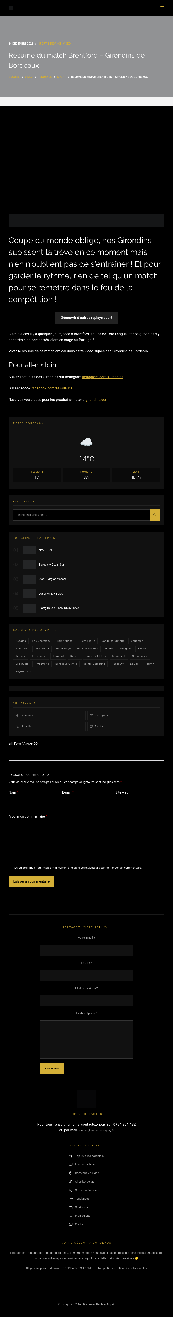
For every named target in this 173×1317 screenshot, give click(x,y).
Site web (122, 792)
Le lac (134, 663)
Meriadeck (119, 656)
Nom (13, 792)
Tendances (79, 1199)
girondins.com (96, 400)
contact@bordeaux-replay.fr (96, 1130)
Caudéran (137, 640)
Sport (42, 43)
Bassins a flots (96, 656)
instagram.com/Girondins (102, 377)
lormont (58, 656)
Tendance (54, 43)
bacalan (21, 640)
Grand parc (23, 648)
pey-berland (23, 671)
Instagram (99, 715)
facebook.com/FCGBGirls (52, 388)
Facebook (24, 715)
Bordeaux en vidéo (84, 1173)
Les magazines (82, 1164)
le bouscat (39, 656)
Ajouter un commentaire (28, 816)
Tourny (149, 663)
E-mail (68, 792)
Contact (77, 1224)
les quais (22, 663)
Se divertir (78, 1207)
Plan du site (80, 1216)
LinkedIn (24, 726)
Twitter (97, 726)
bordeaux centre (66, 663)
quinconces (140, 656)
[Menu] (162, 8)
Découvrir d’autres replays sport (86, 317)
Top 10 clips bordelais (86, 1156)
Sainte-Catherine (94, 663)
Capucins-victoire (113, 640)
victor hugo (63, 648)
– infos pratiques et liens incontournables (120, 1268)
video (67, 43)
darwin (74, 656)
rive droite (42, 663)
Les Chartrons (41, 640)
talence (21, 656)
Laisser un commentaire (31, 881)
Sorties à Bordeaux (84, 1190)
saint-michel (65, 640)
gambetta (42, 648)
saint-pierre (87, 640)
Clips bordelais (81, 1181)
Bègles (109, 648)
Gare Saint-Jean (87, 648)
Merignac (126, 648)
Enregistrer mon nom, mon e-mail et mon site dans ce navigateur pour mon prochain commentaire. (78, 867)
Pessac (142, 648)
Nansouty (118, 663)
